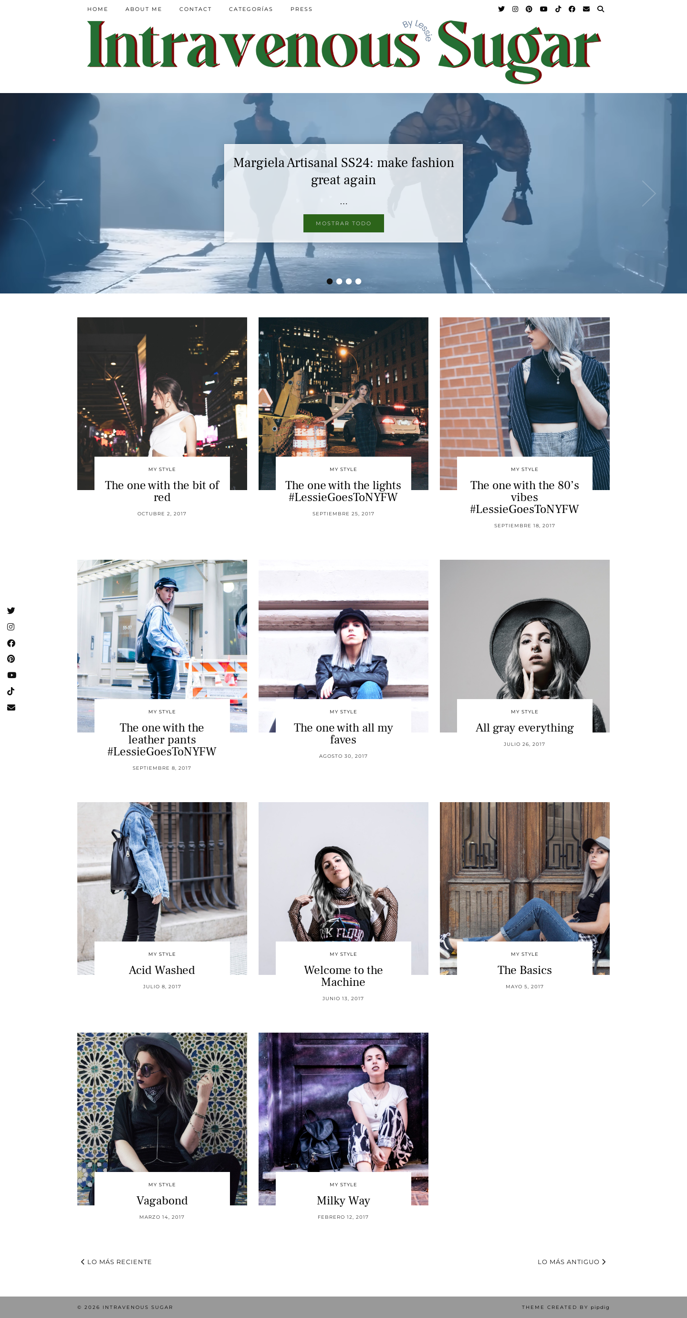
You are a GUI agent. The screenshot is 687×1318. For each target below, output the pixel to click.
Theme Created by (566, 1307)
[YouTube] (544, 9)
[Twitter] (502, 9)
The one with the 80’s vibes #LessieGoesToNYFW (524, 497)
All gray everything (525, 727)
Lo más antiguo (572, 1262)
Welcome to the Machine (343, 976)
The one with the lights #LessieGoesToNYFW (343, 491)
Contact (195, 9)
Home (97, 9)
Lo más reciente (116, 1262)
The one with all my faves (343, 733)
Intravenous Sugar (138, 1307)
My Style (162, 469)
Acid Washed (162, 970)
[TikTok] (558, 9)
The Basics (525, 970)
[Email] (587, 9)
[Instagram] (515, 9)
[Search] (601, 9)
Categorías (251, 9)
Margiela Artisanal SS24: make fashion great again (343, 171)
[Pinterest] (529, 9)
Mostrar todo (344, 223)
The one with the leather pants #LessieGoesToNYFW (162, 739)
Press (302, 9)
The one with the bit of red (162, 491)
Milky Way (343, 1200)
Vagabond (162, 1200)
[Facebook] (572, 9)
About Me (143, 9)
